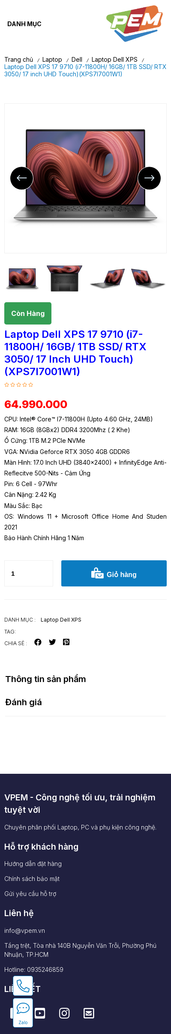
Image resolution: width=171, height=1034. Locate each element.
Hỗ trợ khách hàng (41, 847)
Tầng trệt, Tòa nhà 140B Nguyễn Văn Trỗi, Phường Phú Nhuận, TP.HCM (80, 950)
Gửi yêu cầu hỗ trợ (30, 893)
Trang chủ (18, 59)
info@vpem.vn (24, 930)
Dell (77, 59)
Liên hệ (19, 913)
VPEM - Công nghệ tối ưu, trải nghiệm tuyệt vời (80, 803)
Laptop (52, 59)
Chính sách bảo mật (32, 878)
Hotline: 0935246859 (33, 969)
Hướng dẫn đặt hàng (33, 863)
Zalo (22, 1022)
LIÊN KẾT (22, 989)
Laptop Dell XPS (115, 59)
